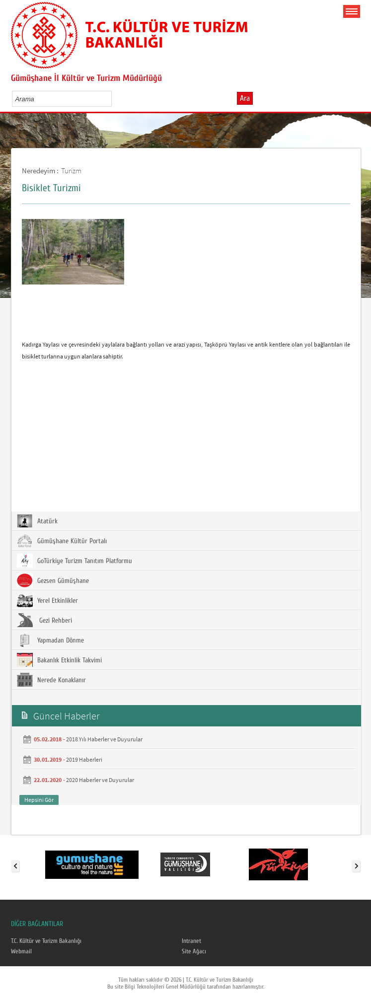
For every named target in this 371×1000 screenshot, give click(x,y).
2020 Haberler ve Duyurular (100, 780)
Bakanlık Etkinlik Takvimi (59, 660)
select (114, 98)
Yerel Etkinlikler (47, 600)
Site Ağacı (194, 951)
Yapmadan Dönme (50, 640)
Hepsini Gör (39, 799)
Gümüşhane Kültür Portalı (62, 541)
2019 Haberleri (84, 759)
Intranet (191, 940)
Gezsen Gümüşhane (53, 580)
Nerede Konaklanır (51, 680)
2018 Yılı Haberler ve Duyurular (104, 739)
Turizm (71, 170)
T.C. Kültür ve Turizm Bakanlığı (46, 940)
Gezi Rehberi (44, 620)
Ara (245, 98)
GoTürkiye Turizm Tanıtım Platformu (74, 561)
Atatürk (37, 521)
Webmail (21, 951)
